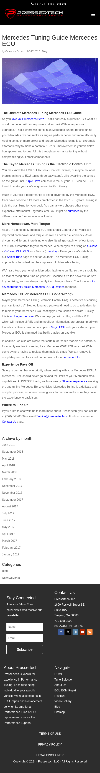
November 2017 (12, 492)
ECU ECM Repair (65, 690)
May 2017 (8, 526)
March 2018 (9, 472)
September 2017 (12, 499)
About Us (60, 684)
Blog (44, 51)
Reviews (59, 695)
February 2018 (11, 479)
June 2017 (8, 520)
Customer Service (15, 51)
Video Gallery (62, 701)
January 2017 (10, 554)
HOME (58, 674)
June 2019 (8, 444)
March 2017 (9, 540)
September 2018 (12, 451)
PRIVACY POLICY (50, 744)
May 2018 (8, 458)
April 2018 (8, 465)
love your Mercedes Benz (28, 118)
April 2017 (8, 533)
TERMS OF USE (50, 733)
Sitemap (59, 712)
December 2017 (12, 485)
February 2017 (11, 547)
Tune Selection (63, 679)
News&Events (11, 577)
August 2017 (10, 506)
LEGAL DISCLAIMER (50, 755)
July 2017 (8, 513)
